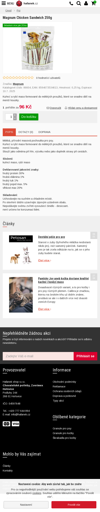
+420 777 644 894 (19, 410)
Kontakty (8, 470)
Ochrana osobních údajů (67, 391)
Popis (9, 132)
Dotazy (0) (26, 132)
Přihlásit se (85, 356)
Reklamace (59, 386)
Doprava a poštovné (64, 395)
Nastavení (26, 504)
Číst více (44, 260)
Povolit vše (74, 504)
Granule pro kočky (63, 433)
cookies (36, 493)
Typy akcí (58, 400)
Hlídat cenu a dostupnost (81, 107)
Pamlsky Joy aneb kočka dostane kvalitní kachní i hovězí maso (63, 280)
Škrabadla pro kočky (64, 437)
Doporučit (54, 107)
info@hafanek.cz (20, 414)
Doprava (44, 132)
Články (7, 465)
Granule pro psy (62, 428)
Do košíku (28, 117)
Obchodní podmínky (64, 381)
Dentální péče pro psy (51, 237)
